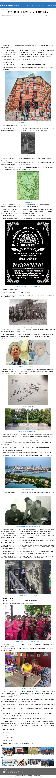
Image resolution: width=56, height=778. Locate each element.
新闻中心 (6, 9)
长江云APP (15, 15)
